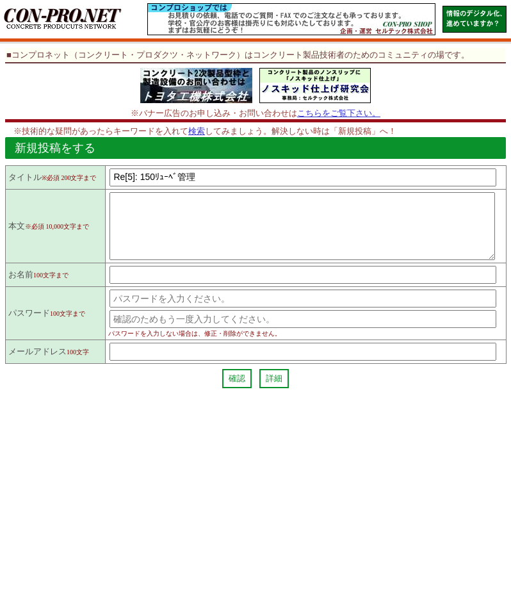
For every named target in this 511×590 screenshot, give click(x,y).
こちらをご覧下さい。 (338, 113)
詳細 (274, 390)
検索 (196, 131)
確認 (237, 390)
